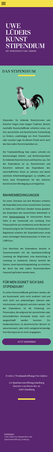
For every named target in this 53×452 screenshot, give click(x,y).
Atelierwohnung (17, 216)
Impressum (9, 434)
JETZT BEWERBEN (26, 341)
